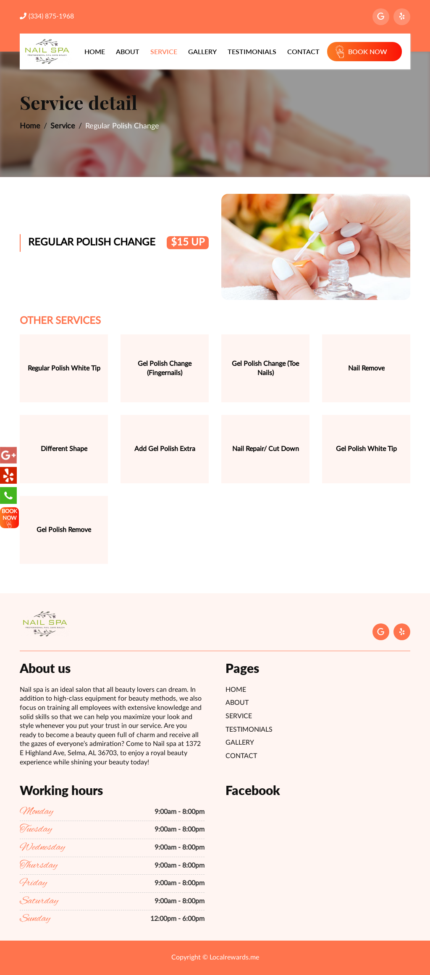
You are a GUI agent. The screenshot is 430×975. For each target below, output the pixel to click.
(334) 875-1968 (47, 16)
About (127, 51)
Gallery (202, 51)
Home (94, 51)
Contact (303, 51)
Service (163, 51)
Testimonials (252, 51)
